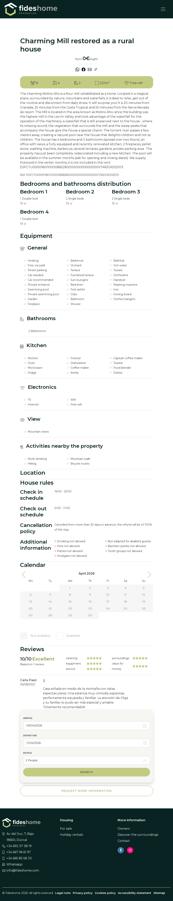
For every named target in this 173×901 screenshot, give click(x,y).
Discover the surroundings (138, 835)
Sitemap (159, 893)
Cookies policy (105, 893)
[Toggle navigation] (163, 9)
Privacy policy (83, 893)
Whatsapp (14, 864)
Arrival (27, 718)
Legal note (63, 893)
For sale (66, 828)
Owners (124, 828)
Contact (124, 841)
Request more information (86, 791)
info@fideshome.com (22, 870)
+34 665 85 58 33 (19, 858)
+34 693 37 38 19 (19, 846)
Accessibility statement (134, 893)
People (27, 753)
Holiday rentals (71, 835)
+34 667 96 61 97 (18, 852)
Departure (30, 735)
